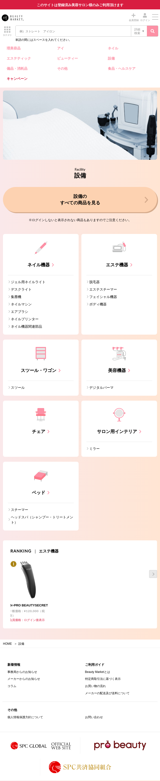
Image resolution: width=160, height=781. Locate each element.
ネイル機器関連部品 (26, 327)
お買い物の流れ (95, 686)
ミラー (94, 449)
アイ (60, 48)
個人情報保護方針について (25, 717)
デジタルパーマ (101, 388)
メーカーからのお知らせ (23, 679)
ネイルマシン (21, 305)
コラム (11, 686)
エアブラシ (19, 312)
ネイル (113, 48)
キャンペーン (17, 79)
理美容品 (14, 48)
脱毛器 (94, 282)
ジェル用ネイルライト (28, 282)
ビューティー (67, 58)
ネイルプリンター (25, 320)
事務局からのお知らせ (22, 672)
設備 (111, 58)
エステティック (19, 58)
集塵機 (16, 297)
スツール (18, 388)
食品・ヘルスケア (122, 68)
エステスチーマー (103, 290)
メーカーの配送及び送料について (107, 693)
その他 (62, 68)
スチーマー (19, 510)
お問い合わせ (94, 717)
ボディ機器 (98, 305)
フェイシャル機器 (103, 297)
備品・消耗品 (17, 68)
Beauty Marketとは (97, 672)
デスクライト (21, 290)
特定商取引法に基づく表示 (103, 679)
